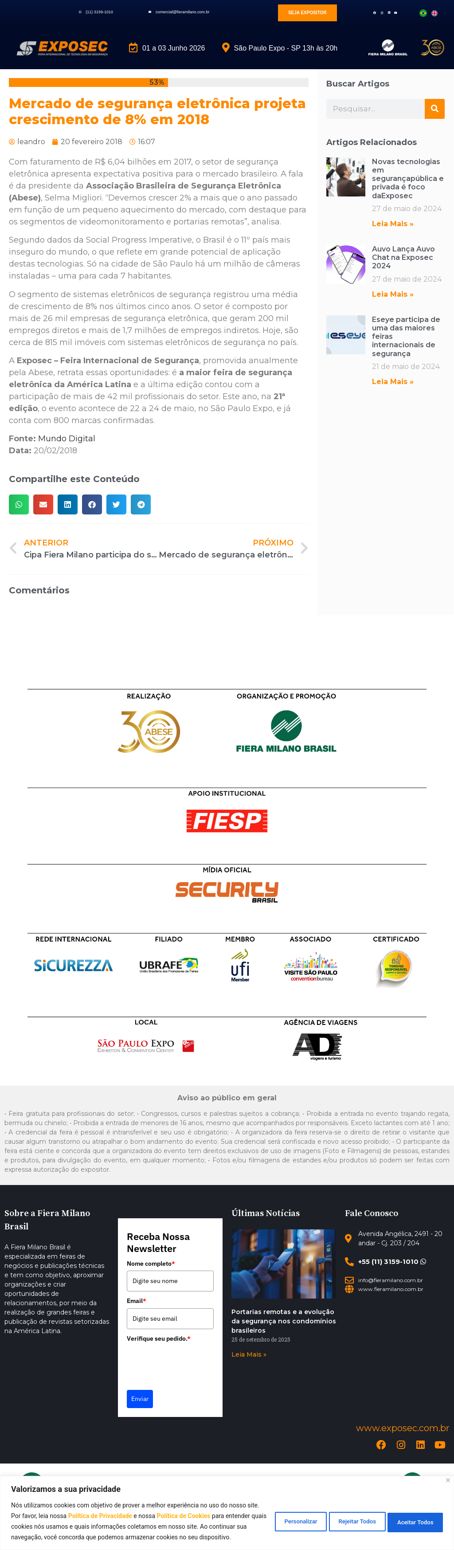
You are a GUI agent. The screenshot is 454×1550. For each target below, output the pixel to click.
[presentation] (194, 1363)
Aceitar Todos (410, 1515)
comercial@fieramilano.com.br (183, 12)
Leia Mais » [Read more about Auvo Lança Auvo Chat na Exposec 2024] (393, 294)
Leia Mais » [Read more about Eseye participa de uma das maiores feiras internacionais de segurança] (393, 381)
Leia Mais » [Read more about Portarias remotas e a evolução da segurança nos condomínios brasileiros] (248, 1354)
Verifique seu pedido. (159, 1338)
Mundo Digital (66, 438)
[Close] (448, 1470)
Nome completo (151, 1263)
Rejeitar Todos (343, 1515)
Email (136, 1301)
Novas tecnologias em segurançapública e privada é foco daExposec (408, 178)
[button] (19, 504)
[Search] (435, 109)
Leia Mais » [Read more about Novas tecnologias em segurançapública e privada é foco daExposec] (393, 224)
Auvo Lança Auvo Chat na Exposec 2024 (403, 257)
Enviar (140, 1399)
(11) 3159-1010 (99, 12)
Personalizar (275, 1515)
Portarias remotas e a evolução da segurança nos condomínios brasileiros (283, 1321)
